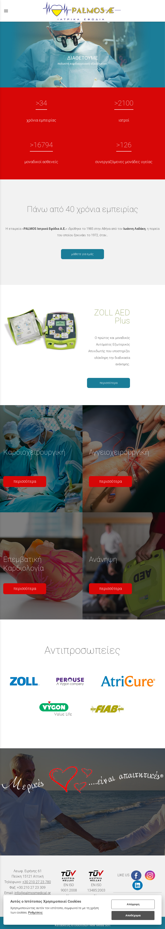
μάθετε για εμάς (82, 254)
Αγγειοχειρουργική (119, 452)
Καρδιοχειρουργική (34, 452)
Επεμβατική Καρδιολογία (23, 563)
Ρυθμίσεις (35, 912)
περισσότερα (109, 383)
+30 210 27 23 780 (36, 882)
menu (6, 11)
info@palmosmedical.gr (32, 893)
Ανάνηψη (103, 559)
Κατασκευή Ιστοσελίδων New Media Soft (82, 925)
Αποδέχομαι (133, 915)
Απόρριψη (133, 904)
